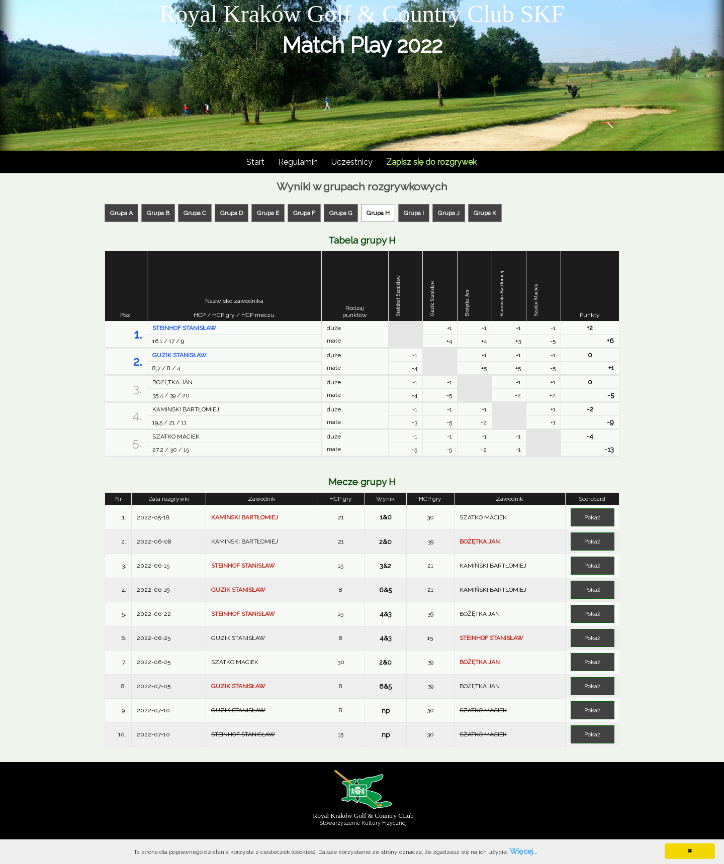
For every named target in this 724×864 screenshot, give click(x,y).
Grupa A (121, 213)
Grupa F (304, 213)
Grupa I (414, 213)
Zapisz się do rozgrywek (431, 162)
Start (255, 162)
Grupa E (268, 213)
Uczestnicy (352, 162)
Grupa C (195, 213)
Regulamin (298, 162)
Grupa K (485, 213)
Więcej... (523, 851)
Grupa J (449, 213)
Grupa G (340, 213)
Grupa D (231, 213)
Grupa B (158, 213)
